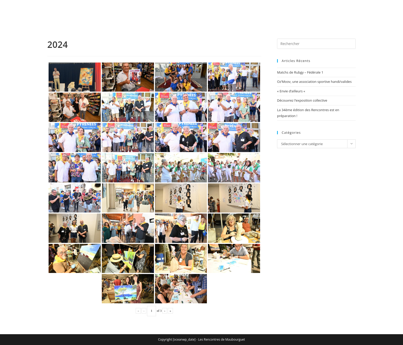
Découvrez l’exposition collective (302, 100)
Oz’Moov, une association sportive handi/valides (314, 81)
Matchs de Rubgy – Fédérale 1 (300, 72)
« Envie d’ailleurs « (291, 91)
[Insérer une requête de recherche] (316, 44)
